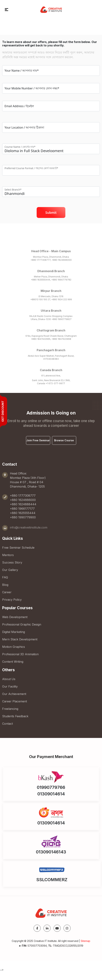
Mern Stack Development (19, 639)
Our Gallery (10, 570)
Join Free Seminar (38, 440)
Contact (7, 723)
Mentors (8, 555)
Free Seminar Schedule (18, 547)
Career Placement (14, 701)
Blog (5, 585)
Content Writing (12, 661)
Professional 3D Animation (20, 654)
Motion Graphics (13, 647)
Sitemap (85, 940)
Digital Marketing (13, 632)
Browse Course (64, 440)
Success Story (12, 562)
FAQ (5, 577)
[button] (6, 9)
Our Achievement (14, 694)
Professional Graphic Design (21, 624)
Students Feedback (15, 716)
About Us (8, 679)
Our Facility (10, 686)
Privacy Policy (12, 599)
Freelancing (10, 709)
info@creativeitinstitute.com (28, 527)
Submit (51, 212)
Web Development (14, 617)
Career (7, 592)
